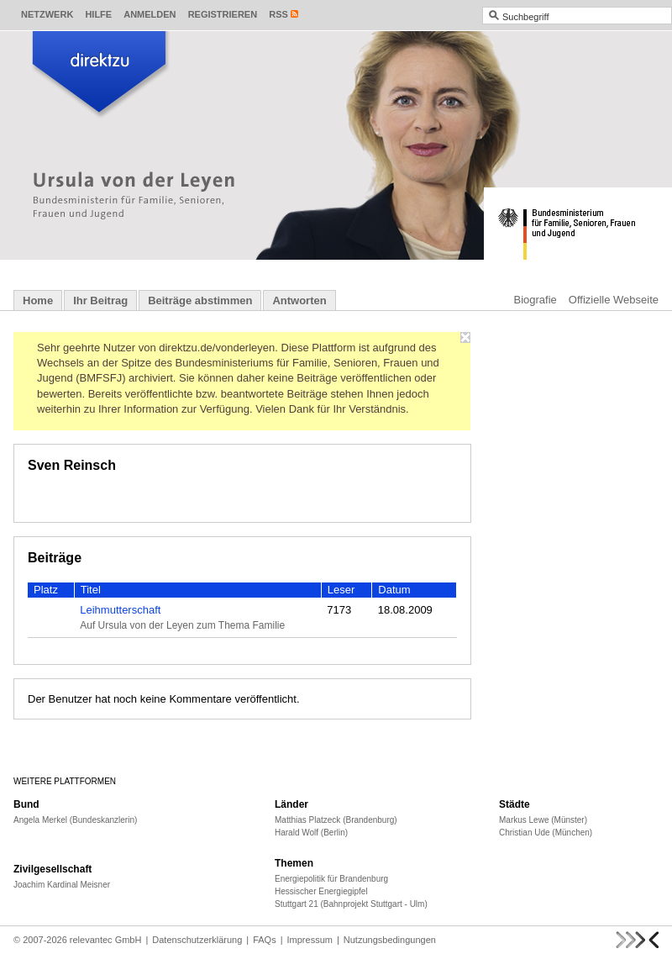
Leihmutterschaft (120, 609)
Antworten (299, 300)
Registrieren (223, 14)
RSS (278, 14)
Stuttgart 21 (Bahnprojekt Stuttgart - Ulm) (351, 904)
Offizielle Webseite (614, 299)
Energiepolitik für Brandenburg (331, 878)
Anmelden (149, 14)
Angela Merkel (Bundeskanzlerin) (75, 820)
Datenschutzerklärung (197, 940)
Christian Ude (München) (545, 832)
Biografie (535, 299)
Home (38, 300)
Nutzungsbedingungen (390, 940)
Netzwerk (47, 14)
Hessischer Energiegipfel (321, 891)
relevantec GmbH (106, 940)
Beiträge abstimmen (200, 300)
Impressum (310, 940)
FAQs (264, 940)
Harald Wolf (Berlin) (311, 832)
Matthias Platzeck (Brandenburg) (336, 820)
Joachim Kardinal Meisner (61, 884)
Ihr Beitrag (100, 300)
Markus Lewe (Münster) (543, 820)
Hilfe (98, 14)
